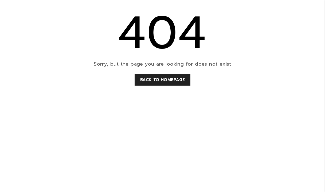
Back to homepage (162, 80)
